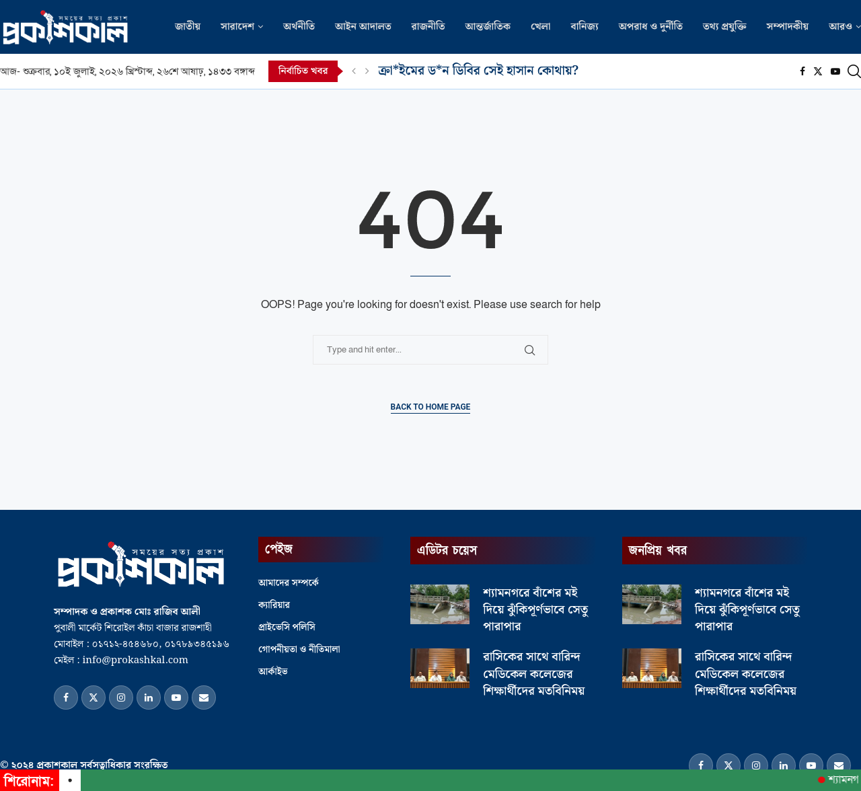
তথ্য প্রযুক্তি (725, 27)
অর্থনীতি (299, 27)
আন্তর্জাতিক (487, 27)
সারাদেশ (237, 27)
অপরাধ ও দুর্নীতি (651, 27)
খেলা (541, 27)
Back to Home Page (431, 407)
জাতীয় (187, 27)
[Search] (854, 71)
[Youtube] (835, 71)
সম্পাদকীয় (788, 27)
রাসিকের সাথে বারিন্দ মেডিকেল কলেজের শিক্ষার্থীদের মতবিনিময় (534, 673)
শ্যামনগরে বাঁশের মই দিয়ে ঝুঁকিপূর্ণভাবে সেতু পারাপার (535, 609)
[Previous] (353, 71)
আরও (840, 27)
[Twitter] (818, 71)
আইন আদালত (363, 27)
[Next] (367, 71)
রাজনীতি (428, 27)
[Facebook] (802, 71)
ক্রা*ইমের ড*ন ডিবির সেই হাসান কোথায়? (478, 71)
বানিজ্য (584, 27)
